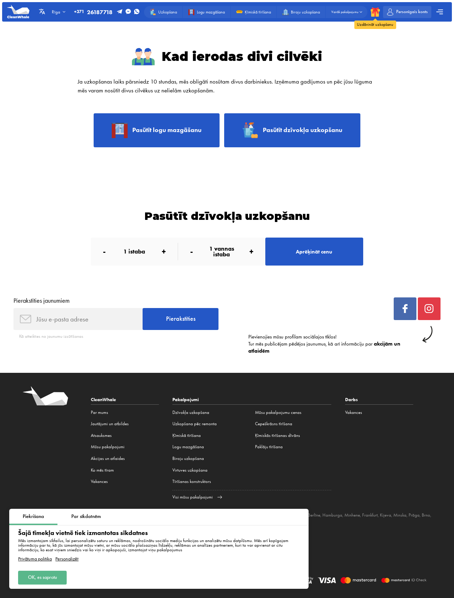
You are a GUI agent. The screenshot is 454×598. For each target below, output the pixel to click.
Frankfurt (370, 515)
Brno (426, 515)
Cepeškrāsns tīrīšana (273, 423)
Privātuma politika (35, 559)
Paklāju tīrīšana (269, 446)
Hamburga (332, 515)
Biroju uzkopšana (188, 458)
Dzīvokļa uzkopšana (190, 412)
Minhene (352, 515)
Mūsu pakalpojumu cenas (278, 412)
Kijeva (385, 515)
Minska (399, 515)
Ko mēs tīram (102, 470)
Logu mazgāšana (188, 446)
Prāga (414, 515)
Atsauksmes (101, 435)
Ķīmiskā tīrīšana (186, 435)
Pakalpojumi (185, 399)
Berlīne (314, 515)
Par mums (99, 412)
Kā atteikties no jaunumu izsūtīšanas (51, 336)
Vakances (99, 481)
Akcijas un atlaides (108, 458)
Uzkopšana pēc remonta (194, 423)
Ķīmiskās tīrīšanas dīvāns (277, 435)
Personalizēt (66, 559)
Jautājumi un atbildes (110, 423)
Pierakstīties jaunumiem (41, 300)
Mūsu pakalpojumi (107, 446)
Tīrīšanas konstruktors (191, 481)
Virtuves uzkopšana (189, 470)
